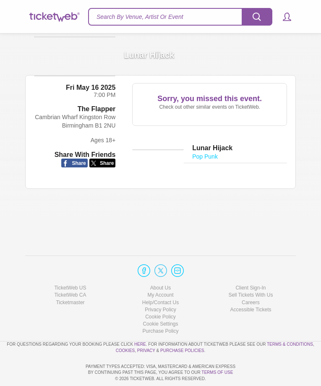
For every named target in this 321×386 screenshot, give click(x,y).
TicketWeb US (70, 264)
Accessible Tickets (250, 286)
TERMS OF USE (217, 372)
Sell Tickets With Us (250, 271)
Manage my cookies (160, 300)
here (140, 320)
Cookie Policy (160, 293)
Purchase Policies (182, 326)
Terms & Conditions (290, 320)
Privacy (146, 326)
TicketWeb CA (70, 271)
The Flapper (97, 150)
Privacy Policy (160, 286)
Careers (251, 278)
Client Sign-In (250, 264)
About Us (160, 264)
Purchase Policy (160, 307)
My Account (160, 271)
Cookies (125, 326)
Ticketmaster (70, 278)
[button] (283, 16)
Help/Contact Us (160, 278)
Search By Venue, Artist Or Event (140, 16)
